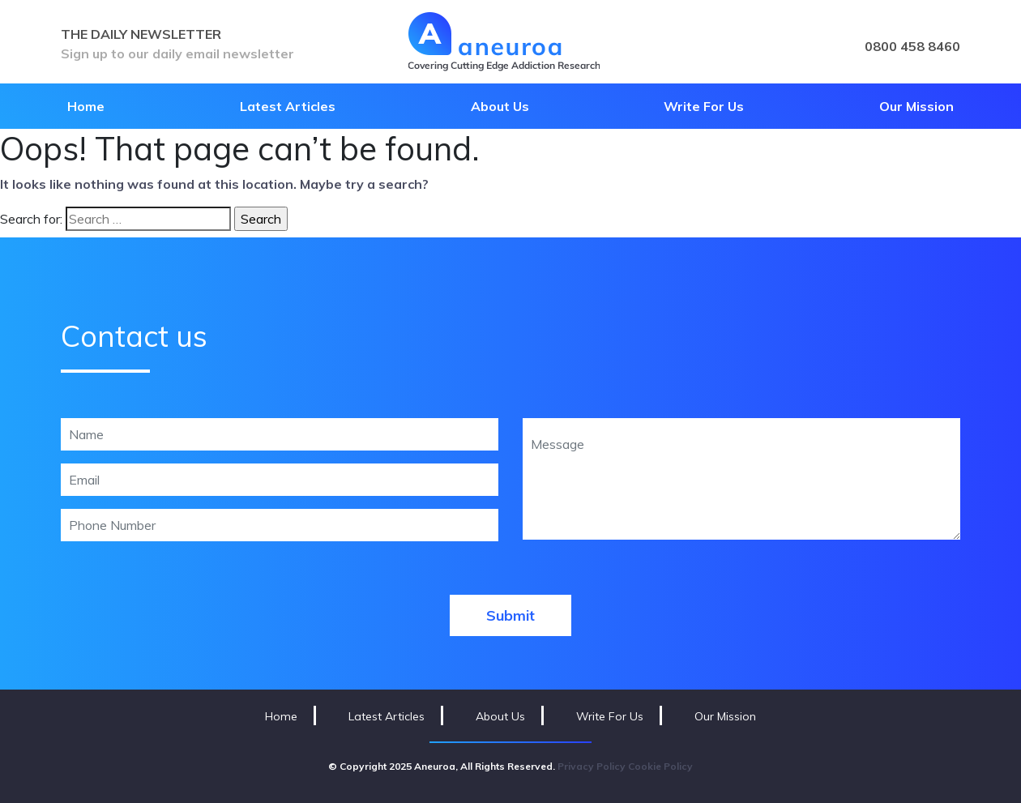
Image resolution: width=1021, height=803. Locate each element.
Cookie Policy (660, 766)
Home (86, 106)
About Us (500, 106)
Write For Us (704, 106)
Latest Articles (287, 106)
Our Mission (916, 106)
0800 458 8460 (912, 46)
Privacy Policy (591, 766)
